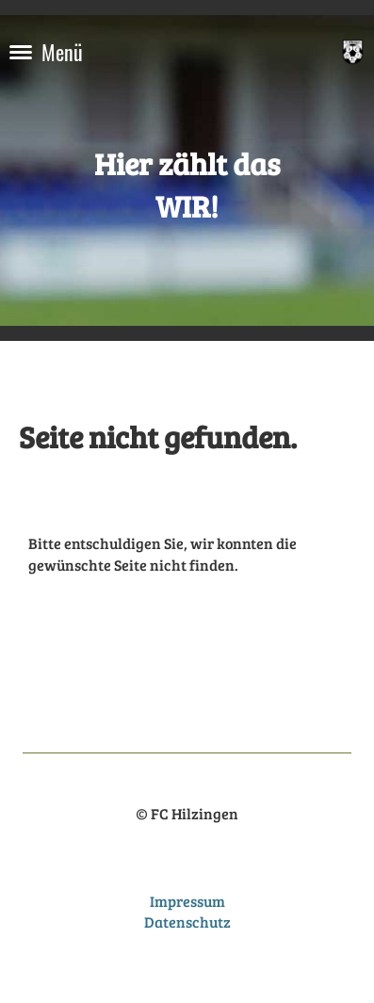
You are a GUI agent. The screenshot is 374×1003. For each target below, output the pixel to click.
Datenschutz (187, 921)
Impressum (187, 901)
